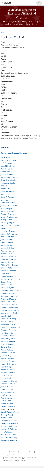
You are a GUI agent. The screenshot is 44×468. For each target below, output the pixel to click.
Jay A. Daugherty (7, 208)
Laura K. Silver (6, 375)
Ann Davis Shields (8, 372)
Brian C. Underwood (9, 392)
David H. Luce (6, 285)
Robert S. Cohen (7, 188)
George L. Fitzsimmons (10, 225)
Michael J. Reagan (8, 341)
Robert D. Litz (6, 282)
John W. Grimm (7, 239)
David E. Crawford (8, 197)
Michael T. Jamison (8, 256)
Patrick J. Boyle (7, 169)
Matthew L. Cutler (8, 203)
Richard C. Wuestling (9, 437)
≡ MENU (6, 2)
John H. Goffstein (7, 236)
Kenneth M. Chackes (9, 180)
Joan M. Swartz (7, 386)
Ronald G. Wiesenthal (9, 423)
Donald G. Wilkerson (9, 426)
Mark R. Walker (7, 403)
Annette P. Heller (7, 248)
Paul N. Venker (6, 398)
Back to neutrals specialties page (14, 153)
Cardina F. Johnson (8, 259)
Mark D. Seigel (6, 367)
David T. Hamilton (8, 242)
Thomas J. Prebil (7, 335)
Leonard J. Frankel (8, 231)
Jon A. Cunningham (8, 200)
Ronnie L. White (7, 417)
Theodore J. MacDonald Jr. (11, 290)
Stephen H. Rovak (8, 352)
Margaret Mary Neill (9, 313)
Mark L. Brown (7, 171)
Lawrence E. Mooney (9, 304)
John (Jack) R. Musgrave (10, 310)
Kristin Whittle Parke (9, 420)
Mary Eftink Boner (8, 166)
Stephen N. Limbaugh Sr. (11, 279)
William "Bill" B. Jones (9, 265)
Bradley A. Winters (8, 434)
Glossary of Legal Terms (26, 452)
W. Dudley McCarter (9, 299)
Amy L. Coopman (8, 194)
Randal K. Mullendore (9, 307)
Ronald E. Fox (6, 228)
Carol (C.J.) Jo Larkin (8, 276)
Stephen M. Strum (8, 384)
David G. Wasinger (8, 409)
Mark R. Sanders (7, 358)
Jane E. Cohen (6, 186)
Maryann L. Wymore (9, 440)
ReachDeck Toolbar (20, 461)
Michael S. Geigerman (9, 234)
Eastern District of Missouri (22, 16)
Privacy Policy (7, 461)
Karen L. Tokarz (7, 389)
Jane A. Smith (6, 378)
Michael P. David (7, 211)
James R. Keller (6, 268)
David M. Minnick (8, 302)
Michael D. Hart (7, 245)
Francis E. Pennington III (10, 327)
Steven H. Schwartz (8, 364)
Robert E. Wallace (8, 406)
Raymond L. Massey (9, 296)
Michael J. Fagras (7, 222)
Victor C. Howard (7, 251)
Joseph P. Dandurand (9, 205)
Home (3, 32)
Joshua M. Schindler (9, 361)
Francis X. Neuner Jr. (9, 318)
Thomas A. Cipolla (8, 183)
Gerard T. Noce (7, 321)
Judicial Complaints (29, 458)
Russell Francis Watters (10, 412)
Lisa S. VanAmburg (8, 395)
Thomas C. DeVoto (8, 214)
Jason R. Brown (7, 174)
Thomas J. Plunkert (8, 330)
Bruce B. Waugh (7, 415)
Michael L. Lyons (7, 287)
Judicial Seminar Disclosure (13, 458)
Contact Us (12, 452)
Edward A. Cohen (7, 191)
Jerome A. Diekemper (9, 217)
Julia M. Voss (6, 401)
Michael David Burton (9, 177)
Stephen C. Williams (9, 429)
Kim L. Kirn (5, 273)
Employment (7, 455)
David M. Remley (7, 347)
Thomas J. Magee (7, 293)
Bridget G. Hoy (6, 253)
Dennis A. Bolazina (8, 160)
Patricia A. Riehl (7, 350)
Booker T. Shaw (7, 369)
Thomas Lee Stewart (9, 381)
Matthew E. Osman (8, 324)
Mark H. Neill (6, 316)
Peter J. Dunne (6, 220)
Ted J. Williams (6, 432)
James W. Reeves (7, 344)
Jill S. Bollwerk (6, 163)
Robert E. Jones (7, 262)
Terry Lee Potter (7, 333)
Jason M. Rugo (6, 355)
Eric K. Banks (6, 157)
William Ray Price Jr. (9, 338)
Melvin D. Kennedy (8, 270)
